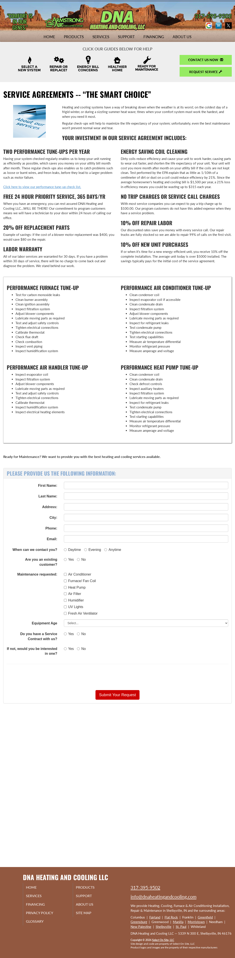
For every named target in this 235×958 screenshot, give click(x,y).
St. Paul (181, 927)
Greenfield (205, 917)
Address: (49, 507)
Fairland (154, 917)
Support (126, 37)
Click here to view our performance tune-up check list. (42, 187)
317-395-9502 (145, 887)
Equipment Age (44, 623)
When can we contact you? (34, 550)
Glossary (39, 924)
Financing (153, 37)
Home (49, 37)
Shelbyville (163, 927)
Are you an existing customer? (41, 562)
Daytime (72, 550)
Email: (52, 539)
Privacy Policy (45, 915)
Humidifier (74, 600)
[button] (117, 695)
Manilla (178, 922)
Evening (92, 550)
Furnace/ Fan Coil (80, 581)
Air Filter (72, 594)
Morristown (196, 922)
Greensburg (139, 922)
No (81, 559)
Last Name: (47, 496)
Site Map (88, 915)
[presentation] (133, 677)
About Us (182, 37)
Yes (69, 559)
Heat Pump (75, 587)
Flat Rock (171, 917)
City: (53, 517)
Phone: (51, 528)
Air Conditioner (77, 574)
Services (100, 37)
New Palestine (141, 927)
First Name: (47, 485)
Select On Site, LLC (163, 940)
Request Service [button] (205, 72)
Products (74, 37)
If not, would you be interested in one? (32, 651)
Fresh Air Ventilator (81, 613)
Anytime (112, 550)
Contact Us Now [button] (205, 60)
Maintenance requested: (37, 574)
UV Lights (73, 607)
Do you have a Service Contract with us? (38, 636)
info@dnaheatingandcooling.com (163, 896)
